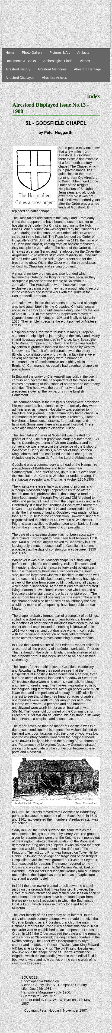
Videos (85, 61)
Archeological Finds (57, 61)
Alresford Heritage (87, 69)
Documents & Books (21, 61)
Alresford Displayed (20, 77)
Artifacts (83, 52)
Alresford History (18, 69)
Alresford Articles (54, 77)
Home (10, 52)
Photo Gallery (32, 52)
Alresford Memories (52, 69)
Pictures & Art (60, 52)
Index (93, 96)
